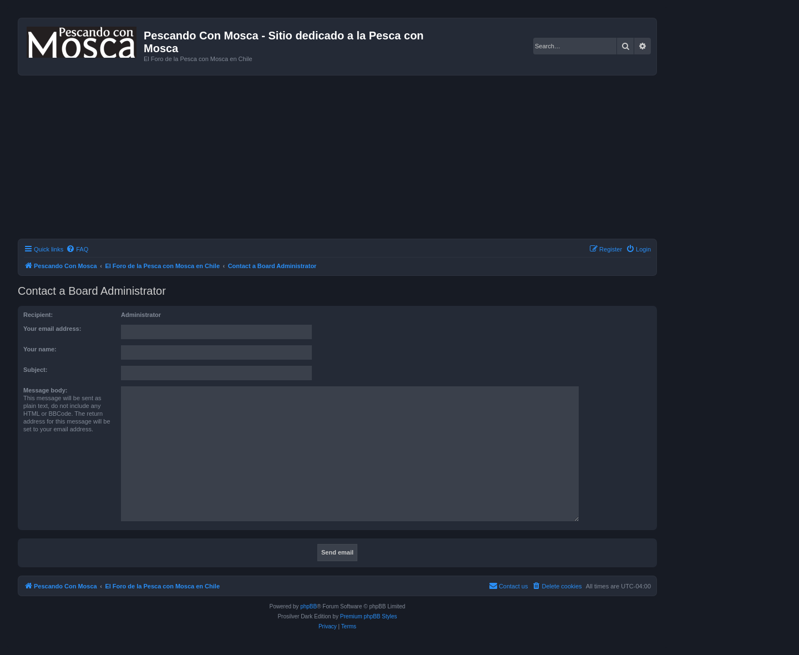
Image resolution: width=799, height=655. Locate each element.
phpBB (308, 606)
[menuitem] (77, 249)
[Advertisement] (351, 158)
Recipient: (38, 314)
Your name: (40, 349)
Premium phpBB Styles (368, 616)
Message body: (45, 390)
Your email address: (52, 328)
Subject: (35, 369)
